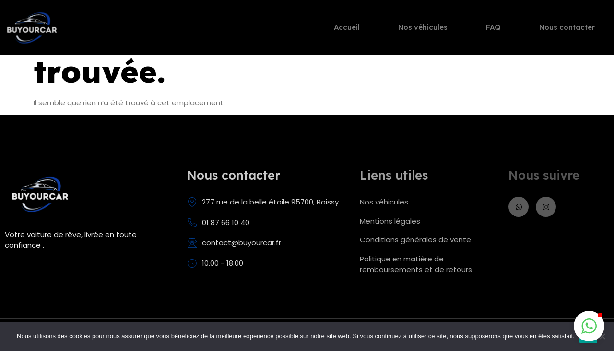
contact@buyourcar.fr (234, 243)
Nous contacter (567, 28)
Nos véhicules (423, 28)
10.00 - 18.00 (215, 263)
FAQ (493, 28)
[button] (589, 326)
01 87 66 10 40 (218, 222)
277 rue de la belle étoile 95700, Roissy (263, 202)
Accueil (347, 28)
